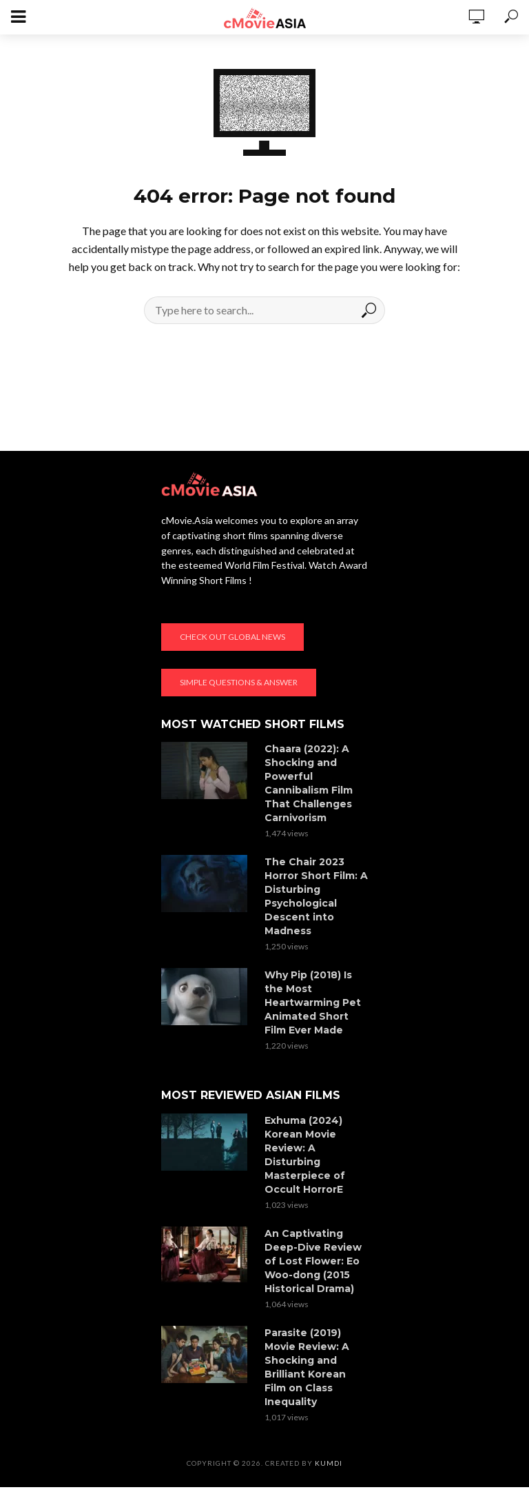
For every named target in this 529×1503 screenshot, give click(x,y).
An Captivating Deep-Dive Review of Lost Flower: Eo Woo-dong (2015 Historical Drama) (313, 1261)
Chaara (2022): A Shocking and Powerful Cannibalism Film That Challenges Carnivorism (308, 783)
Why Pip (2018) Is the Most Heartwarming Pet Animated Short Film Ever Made (312, 1002)
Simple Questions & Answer (239, 682)
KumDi (328, 1463)
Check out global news (232, 637)
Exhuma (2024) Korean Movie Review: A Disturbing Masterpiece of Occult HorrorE (304, 1155)
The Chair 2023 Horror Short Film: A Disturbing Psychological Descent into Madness (316, 896)
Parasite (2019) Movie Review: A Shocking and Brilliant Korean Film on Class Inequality (306, 1367)
